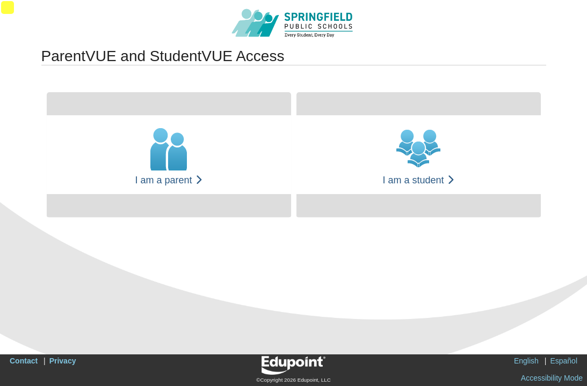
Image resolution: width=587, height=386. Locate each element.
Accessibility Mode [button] (552, 378)
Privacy (62, 361)
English (526, 361)
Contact (24, 361)
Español (563, 361)
